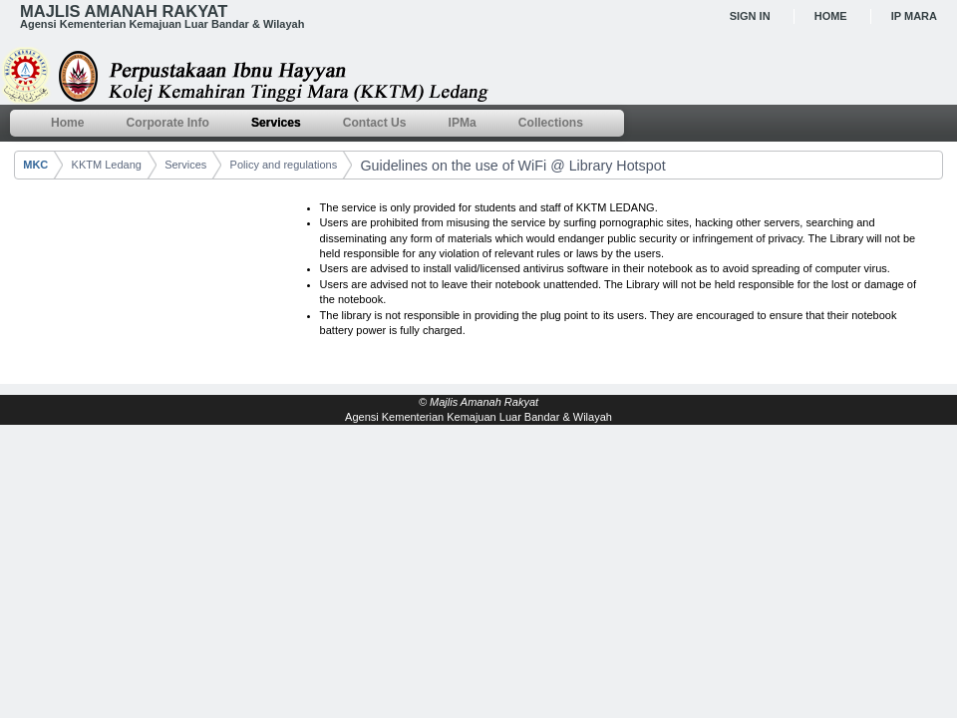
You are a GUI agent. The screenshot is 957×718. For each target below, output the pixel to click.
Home (830, 16)
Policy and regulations (284, 165)
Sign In (750, 16)
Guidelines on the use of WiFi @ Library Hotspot (512, 166)
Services (185, 165)
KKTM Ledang (107, 165)
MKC (35, 165)
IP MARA (914, 16)
